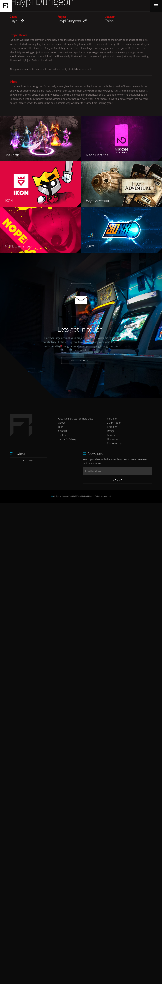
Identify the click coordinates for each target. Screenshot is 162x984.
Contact (62, 912)
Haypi (17, 502)
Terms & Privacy (67, 920)
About (61, 904)
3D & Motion (114, 904)
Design (111, 912)
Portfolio (112, 899)
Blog (60, 908)
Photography (114, 924)
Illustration (113, 920)
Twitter (62, 916)
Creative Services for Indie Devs (75, 899)
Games (111, 916)
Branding (112, 908)
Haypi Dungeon (72, 502)
